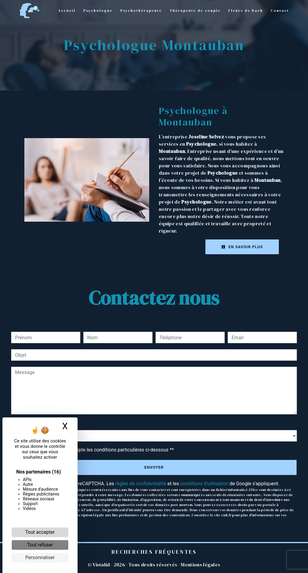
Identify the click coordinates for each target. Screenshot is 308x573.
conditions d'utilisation (204, 483)
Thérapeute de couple (195, 10)
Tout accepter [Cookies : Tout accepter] (40, 532)
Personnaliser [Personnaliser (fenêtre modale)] (40, 557)
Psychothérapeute (141, 10)
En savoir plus (242, 247)
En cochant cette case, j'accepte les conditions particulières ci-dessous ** (95, 450)
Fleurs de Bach (245, 10)
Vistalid (101, 564)
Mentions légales (200, 564)
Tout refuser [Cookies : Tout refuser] (40, 545)
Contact (280, 10)
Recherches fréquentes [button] (154, 552)
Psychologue (97, 10)
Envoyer (154, 467)
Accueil (66, 10)
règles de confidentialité (140, 483)
